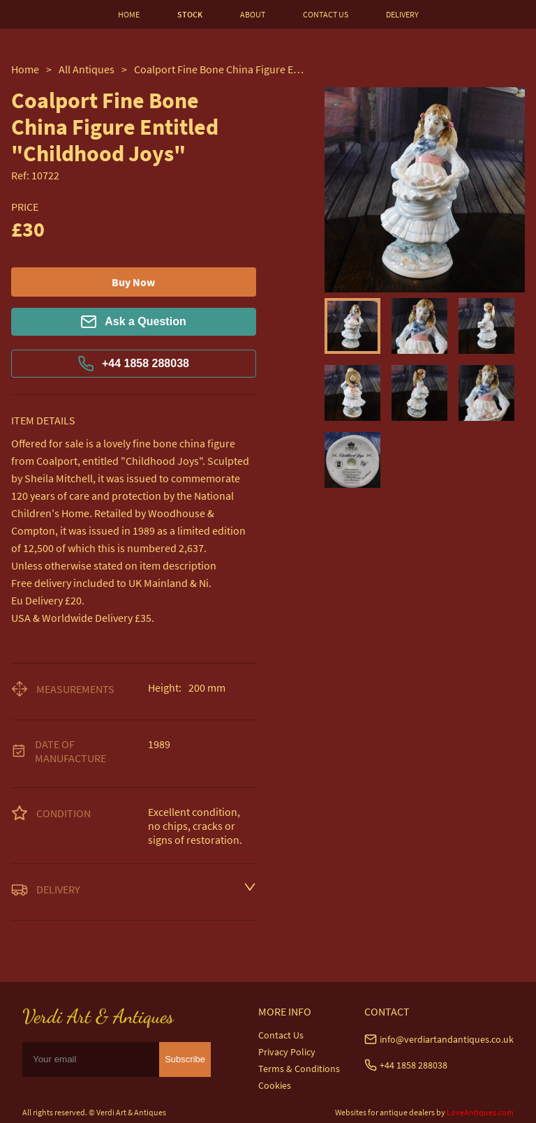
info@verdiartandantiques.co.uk (447, 1039)
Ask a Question (133, 321)
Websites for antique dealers (385, 1112)
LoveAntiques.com (480, 1112)
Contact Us (281, 1035)
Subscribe (185, 1059)
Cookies (274, 1085)
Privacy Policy (286, 1052)
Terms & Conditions (299, 1068)
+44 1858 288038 (133, 363)
